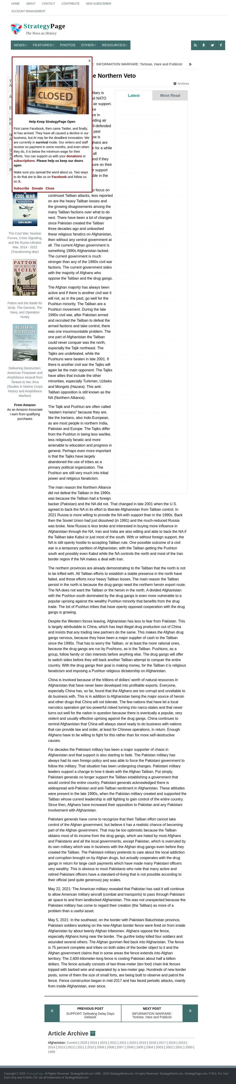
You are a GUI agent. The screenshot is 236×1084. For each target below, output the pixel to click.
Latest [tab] (134, 95)
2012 (71, 1047)
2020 (132, 1042)
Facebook (59, 177)
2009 (100, 1047)
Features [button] (43, 45)
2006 (129, 1047)
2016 (172, 1042)
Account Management (28, 11)
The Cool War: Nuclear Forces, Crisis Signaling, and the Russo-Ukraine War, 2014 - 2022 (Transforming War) (25, 221)
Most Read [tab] (170, 95)
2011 (81, 1047)
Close (50, 188)
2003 (159, 1047)
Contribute (71, 3)
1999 (51, 1052)
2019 (142, 1042)
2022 (113, 1042)
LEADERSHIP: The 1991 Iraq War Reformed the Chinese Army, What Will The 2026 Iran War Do (149, 250)
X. (19, 181)
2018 (152, 1042)
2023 (103, 1042)
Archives (181, 83)
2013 (61, 1047)
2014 (51, 1047)
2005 (139, 1047)
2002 (169, 1047)
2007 (120, 1047)
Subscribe (21, 188)
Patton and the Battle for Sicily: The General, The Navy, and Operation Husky (25, 289)
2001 (179, 1047)
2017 (162, 1042)
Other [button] (88, 45)
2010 (90, 1047)
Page (37, 29)
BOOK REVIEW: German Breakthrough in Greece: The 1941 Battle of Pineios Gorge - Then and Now (151, 205)
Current (72, 1042)
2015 (181, 1042)
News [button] (20, 45)
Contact (48, 3)
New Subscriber (98, 3)
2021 (123, 1042)
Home (15, 3)
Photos (67, 45)
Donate (37, 188)
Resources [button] (114, 45)
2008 (110, 1047)
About (30, 3)
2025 (83, 1042)
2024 (93, 1042)
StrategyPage (34, 1073)
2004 (149, 1047)
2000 (188, 1047)
